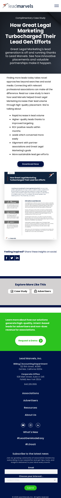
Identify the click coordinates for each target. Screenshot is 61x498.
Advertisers (30, 400)
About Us (30, 415)
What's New (30, 432)
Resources (30, 407)
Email (31, 467)
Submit (30, 487)
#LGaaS (30, 444)
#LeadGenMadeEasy (30, 438)
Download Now (30, 164)
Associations (30, 393)
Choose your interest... (31, 476)
